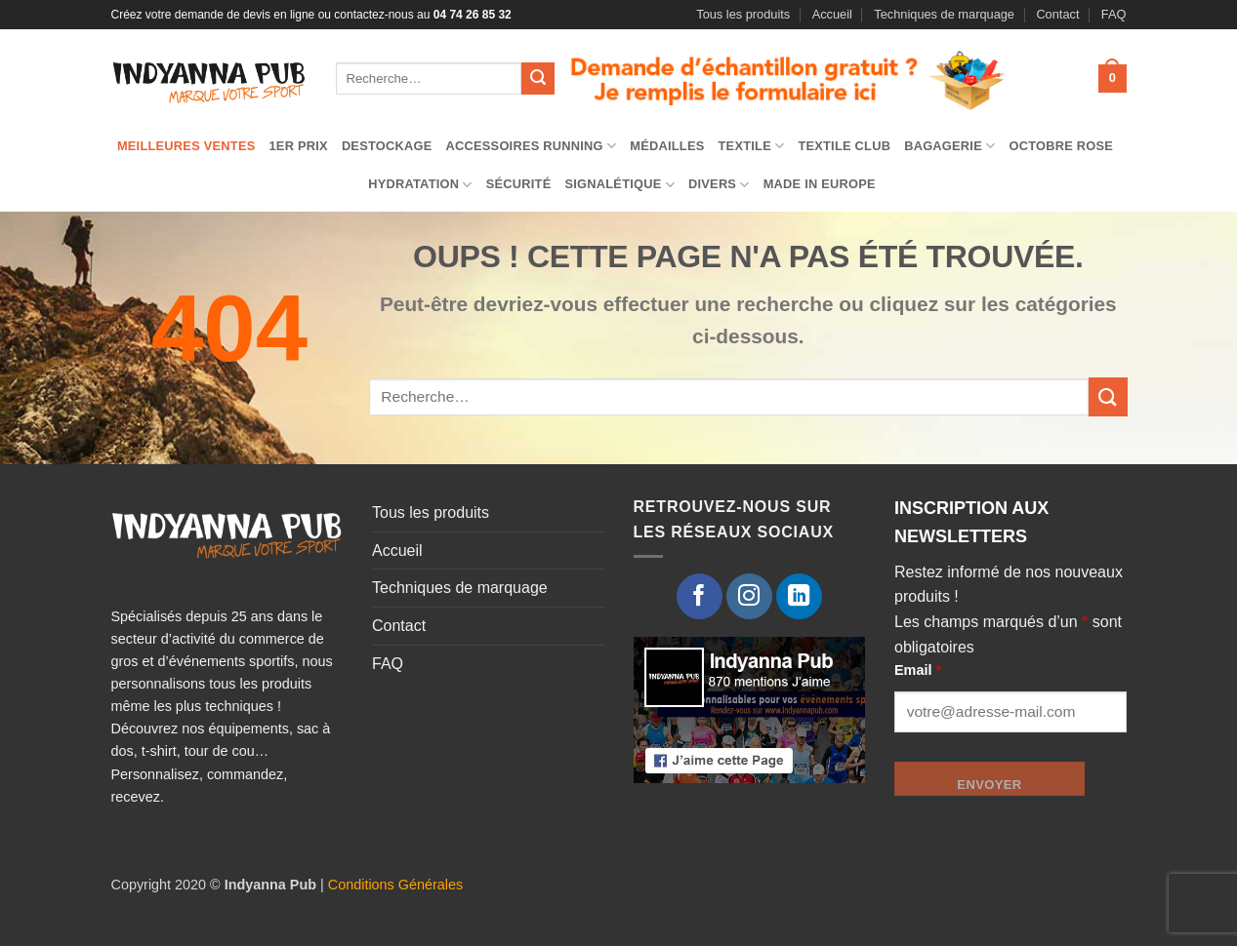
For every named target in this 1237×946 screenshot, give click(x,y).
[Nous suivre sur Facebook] (699, 596)
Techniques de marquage (944, 14)
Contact (1057, 14)
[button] (1112, 79)
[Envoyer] (538, 79)
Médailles (667, 145)
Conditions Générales (395, 884)
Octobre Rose (1061, 145)
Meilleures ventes (186, 145)
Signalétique (619, 185)
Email (917, 670)
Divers (719, 185)
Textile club (844, 145)
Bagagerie (949, 146)
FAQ (1114, 14)
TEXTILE (752, 146)
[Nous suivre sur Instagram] (749, 596)
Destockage (387, 145)
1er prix (298, 145)
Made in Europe (819, 184)
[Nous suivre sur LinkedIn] (799, 596)
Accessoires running (531, 146)
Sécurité (519, 184)
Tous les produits (743, 14)
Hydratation (420, 185)
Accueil (832, 14)
